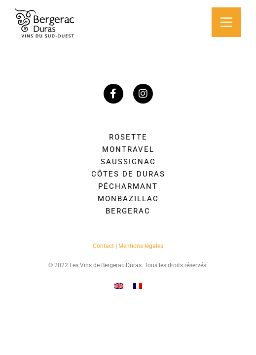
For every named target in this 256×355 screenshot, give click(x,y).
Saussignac (128, 161)
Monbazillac (128, 198)
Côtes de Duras (128, 174)
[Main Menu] (226, 22)
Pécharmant (128, 186)
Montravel (128, 149)
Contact (103, 246)
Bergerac (128, 211)
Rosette (128, 137)
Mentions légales (140, 246)
